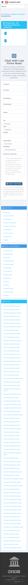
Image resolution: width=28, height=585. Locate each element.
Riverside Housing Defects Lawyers (11, 465)
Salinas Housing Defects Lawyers (11, 475)
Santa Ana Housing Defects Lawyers (12, 496)
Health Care (6, 285)
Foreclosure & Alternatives (9, 222)
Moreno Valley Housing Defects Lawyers (13, 415)
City (4, 120)
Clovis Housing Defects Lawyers (11, 330)
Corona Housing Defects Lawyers (11, 337)
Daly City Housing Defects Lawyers (11, 344)
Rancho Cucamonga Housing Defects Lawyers (12, 453)
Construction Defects (8, 216)
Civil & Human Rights (8, 264)
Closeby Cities (7, 301)
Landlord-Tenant (7, 236)
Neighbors (6, 240)
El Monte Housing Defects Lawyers (11, 354)
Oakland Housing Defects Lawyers (11, 425)
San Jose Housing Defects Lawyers (11, 489)
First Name (6, 84)
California (7, 14)
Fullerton (14, 14)
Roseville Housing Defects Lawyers (11, 468)
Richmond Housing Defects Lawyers (12, 461)
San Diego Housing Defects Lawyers (12, 482)
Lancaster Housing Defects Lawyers (12, 401)
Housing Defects (7, 229)
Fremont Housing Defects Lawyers (11, 371)
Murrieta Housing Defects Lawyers (11, 418)
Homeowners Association (9, 226)
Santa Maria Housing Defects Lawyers (12, 506)
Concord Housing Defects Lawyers (11, 333)
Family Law (6, 281)
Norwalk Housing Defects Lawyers (11, 421)
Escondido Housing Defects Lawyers (12, 361)
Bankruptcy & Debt (8, 254)
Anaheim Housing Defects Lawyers (11, 306)
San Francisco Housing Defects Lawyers (13, 485)
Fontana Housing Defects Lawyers (11, 368)
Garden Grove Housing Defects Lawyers (13, 378)
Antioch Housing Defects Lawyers (11, 309)
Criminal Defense (7, 271)
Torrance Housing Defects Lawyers (11, 530)
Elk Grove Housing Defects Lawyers (11, 357)
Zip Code (5, 132)
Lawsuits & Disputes (8, 292)
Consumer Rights (7, 268)
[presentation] (14, 179)
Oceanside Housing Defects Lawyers (12, 428)
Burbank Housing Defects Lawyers (11, 320)
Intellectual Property (8, 288)
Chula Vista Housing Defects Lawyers (12, 326)
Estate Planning (7, 278)
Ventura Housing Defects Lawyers (11, 537)
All (2, 14)
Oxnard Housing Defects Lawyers (11, 439)
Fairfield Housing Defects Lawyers (11, 364)
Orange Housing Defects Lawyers (11, 435)
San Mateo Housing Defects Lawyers (12, 492)
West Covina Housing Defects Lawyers (12, 547)
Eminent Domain (7, 219)
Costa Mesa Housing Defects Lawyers (12, 340)
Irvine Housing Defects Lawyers (11, 397)
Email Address (7, 98)
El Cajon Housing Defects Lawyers (11, 351)
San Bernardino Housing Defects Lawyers (13, 478)
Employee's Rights (7, 274)
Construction (6, 212)
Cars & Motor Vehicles (8, 261)
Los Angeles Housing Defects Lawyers (12, 408)
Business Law (6, 257)
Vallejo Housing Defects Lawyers (11, 534)
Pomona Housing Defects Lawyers (11, 449)
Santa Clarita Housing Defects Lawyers (12, 503)
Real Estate (21, 14)
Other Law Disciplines (11, 246)
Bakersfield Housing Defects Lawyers (12, 313)
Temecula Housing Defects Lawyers (12, 523)
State (4, 126)
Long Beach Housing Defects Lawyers (12, 404)
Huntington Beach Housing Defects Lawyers (11, 389)
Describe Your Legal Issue (10, 154)
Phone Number (7, 104)
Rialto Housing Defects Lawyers (11, 458)
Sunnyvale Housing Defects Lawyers (12, 520)
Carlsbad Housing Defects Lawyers (11, 323)
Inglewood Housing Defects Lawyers (12, 394)
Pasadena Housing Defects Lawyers (12, 446)
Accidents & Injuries (8, 250)
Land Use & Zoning (8, 233)
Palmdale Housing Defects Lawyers (11, 442)
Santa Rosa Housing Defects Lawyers (12, 509)
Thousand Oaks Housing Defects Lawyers (13, 527)
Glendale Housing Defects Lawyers (11, 382)
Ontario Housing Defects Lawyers (11, 432)
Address (5, 112)
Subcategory (6, 146)
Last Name (6, 90)
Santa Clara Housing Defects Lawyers (12, 499)
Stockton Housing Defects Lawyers (11, 516)
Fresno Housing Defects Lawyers (11, 375)
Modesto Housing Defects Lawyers (11, 411)
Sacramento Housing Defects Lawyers (12, 472)
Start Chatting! (14, 184)
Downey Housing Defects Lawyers (11, 347)
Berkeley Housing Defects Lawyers (11, 316)
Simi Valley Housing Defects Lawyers (12, 513)
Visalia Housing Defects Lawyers (11, 544)
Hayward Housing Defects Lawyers (11, 385)
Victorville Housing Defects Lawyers (12, 541)
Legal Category (7, 140)
